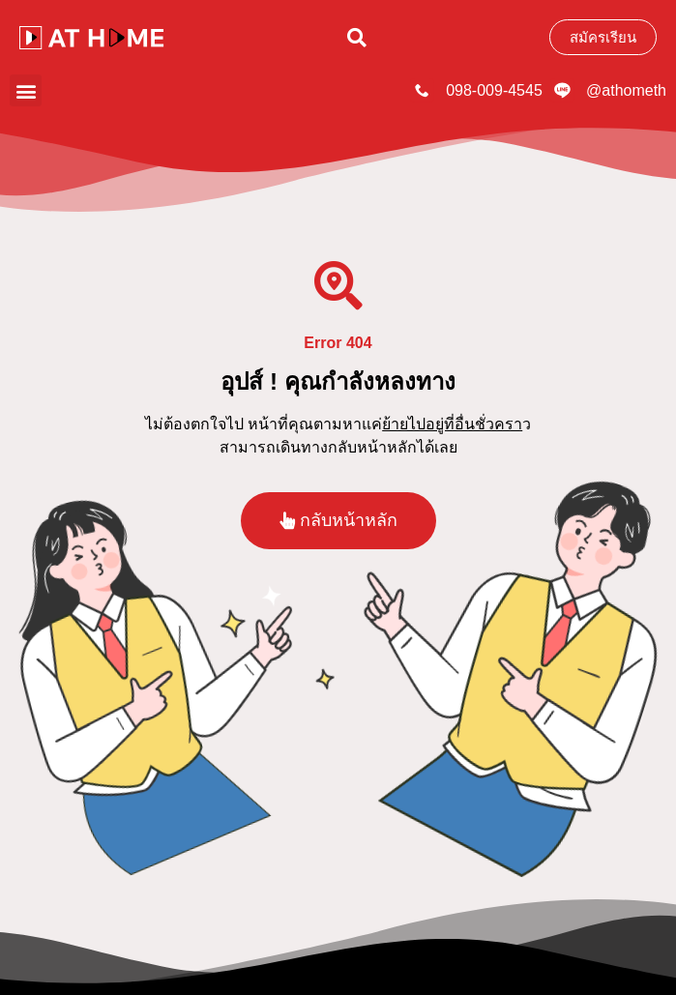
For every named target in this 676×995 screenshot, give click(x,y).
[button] (357, 37)
